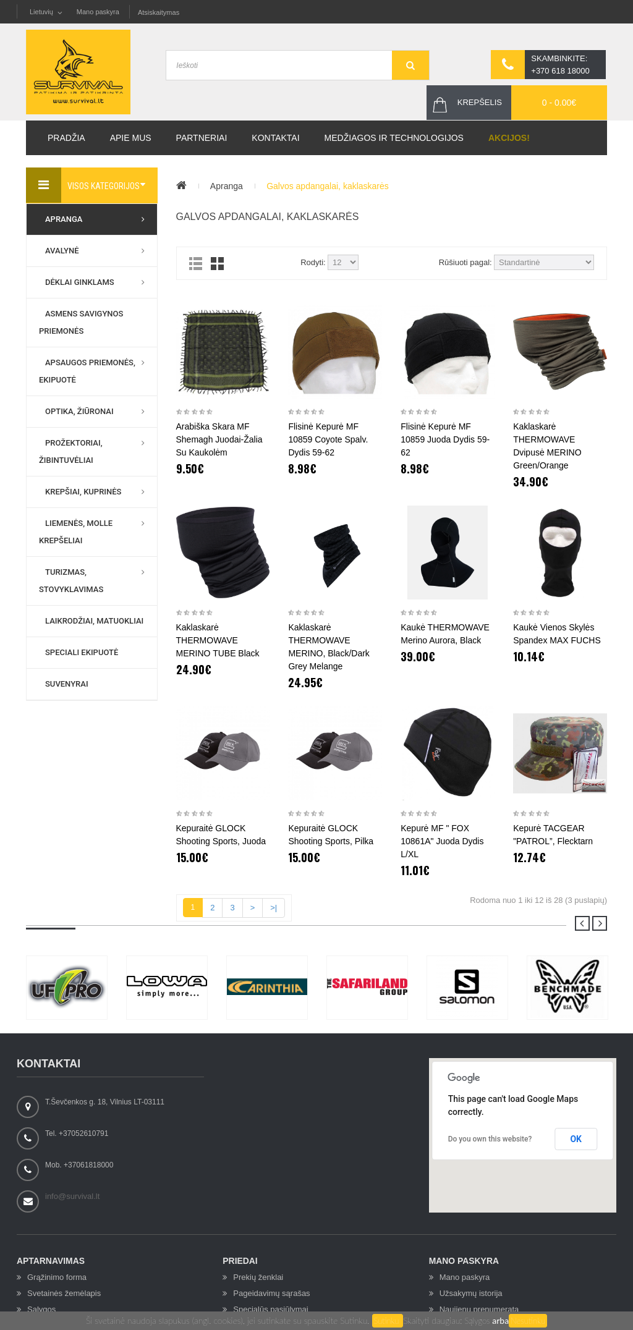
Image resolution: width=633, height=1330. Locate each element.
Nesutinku (528, 1321)
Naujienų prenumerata (479, 1309)
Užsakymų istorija (471, 1293)
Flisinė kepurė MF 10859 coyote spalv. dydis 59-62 (328, 439)
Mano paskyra (98, 11)
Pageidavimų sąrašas (271, 1293)
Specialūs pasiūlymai (270, 1309)
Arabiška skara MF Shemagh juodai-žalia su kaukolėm (219, 439)
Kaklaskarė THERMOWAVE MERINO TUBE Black (218, 640)
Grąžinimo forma (57, 1277)
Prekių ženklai (258, 1277)
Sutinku (388, 1321)
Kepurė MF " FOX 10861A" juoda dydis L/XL (442, 841)
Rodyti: (312, 262)
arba (500, 1320)
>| (273, 907)
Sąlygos (479, 1321)
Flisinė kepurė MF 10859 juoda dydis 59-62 (445, 439)
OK (576, 1139)
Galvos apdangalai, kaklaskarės (327, 186)
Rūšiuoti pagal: (465, 262)
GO (410, 65)
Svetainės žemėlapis (64, 1293)
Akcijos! (509, 138)
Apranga (226, 186)
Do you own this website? (490, 1139)
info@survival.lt (72, 1196)
